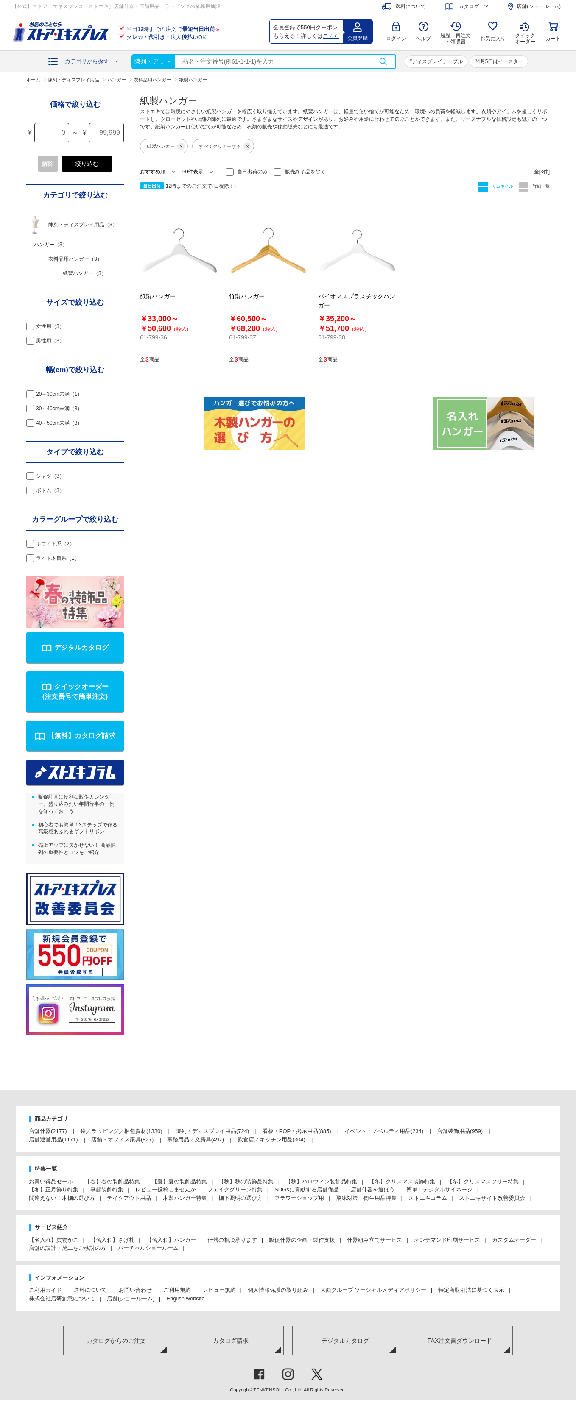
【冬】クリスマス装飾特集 (402, 1181)
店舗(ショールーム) (131, 1298)
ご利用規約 (177, 1290)
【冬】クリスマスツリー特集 (483, 1181)
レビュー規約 (219, 1290)
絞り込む (87, 163)
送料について (90, 1290)
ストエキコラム (427, 1198)
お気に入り (493, 39)
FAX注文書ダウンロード (460, 1340)
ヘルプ (423, 39)
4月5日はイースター (500, 61)
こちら (331, 36)
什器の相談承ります (232, 1240)
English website (185, 1298)
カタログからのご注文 (116, 1340)
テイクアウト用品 (129, 1198)
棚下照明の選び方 (240, 1198)
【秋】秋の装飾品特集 (246, 1181)
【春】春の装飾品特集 (112, 1181)
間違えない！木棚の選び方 (62, 1198)
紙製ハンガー (166, 146)
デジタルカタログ (81, 647)
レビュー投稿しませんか (165, 1189)
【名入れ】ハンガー (171, 1240)
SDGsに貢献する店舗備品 (306, 1189)
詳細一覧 (540, 186)
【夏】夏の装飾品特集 (179, 1181)
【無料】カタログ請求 (81, 735)
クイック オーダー (525, 32)
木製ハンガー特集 (185, 1198)
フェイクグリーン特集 (235, 1189)
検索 (383, 61)
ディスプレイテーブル (437, 61)
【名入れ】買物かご (53, 1240)
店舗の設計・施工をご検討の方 (67, 1248)
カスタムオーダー (514, 1240)
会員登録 (357, 38)
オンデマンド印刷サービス (447, 1240)
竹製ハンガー (247, 296)
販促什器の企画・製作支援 (302, 1240)
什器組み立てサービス (374, 1240)
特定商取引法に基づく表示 (471, 1290)
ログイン (396, 39)
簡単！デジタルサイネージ (439, 1189)
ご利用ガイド (45, 1290)
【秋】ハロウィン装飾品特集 (321, 1181)
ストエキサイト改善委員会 (492, 1198)
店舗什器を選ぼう (373, 1189)
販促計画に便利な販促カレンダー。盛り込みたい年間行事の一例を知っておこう (76, 804)
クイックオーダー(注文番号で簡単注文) (75, 691)
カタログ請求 (231, 1340)
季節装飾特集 (106, 1189)
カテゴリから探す (87, 61)
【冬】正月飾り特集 (53, 1189)
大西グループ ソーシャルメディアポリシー (373, 1290)
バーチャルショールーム (148, 1248)
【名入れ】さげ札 (112, 1240)
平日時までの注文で (173, 29)
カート (553, 39)
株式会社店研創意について (62, 1298)
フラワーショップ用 (299, 1198)
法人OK (166, 37)
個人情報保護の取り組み (278, 1290)
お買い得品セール (51, 1181)
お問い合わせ (135, 1290)
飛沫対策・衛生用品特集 (366, 1198)
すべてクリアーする (225, 146)
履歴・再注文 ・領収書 (455, 39)
